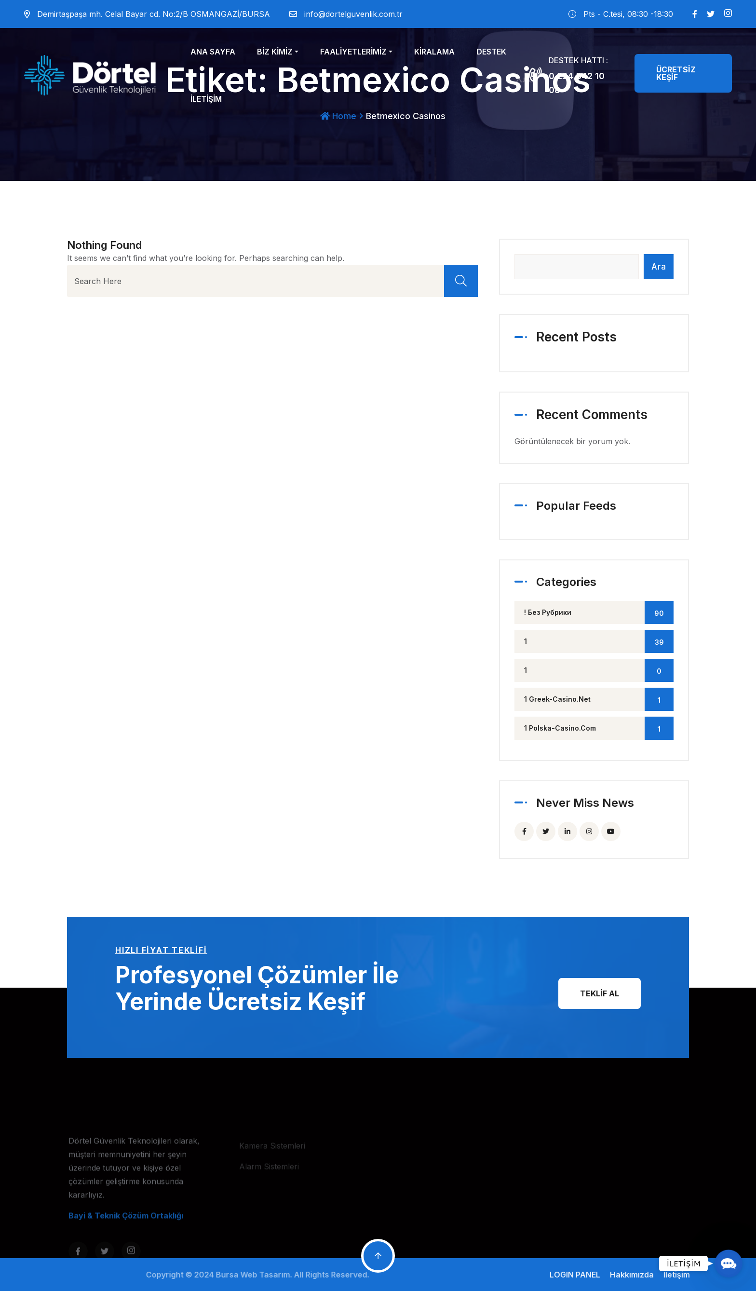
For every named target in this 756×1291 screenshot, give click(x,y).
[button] (729, 1263)
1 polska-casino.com (599, 728)
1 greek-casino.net (599, 699)
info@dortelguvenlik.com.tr (353, 14)
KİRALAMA (434, 51)
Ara (658, 267)
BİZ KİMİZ (275, 51)
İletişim (683, 1274)
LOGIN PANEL (581, 1274)
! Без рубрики (599, 612)
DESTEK (491, 51)
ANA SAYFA (212, 51)
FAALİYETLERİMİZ (353, 51)
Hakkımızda (639, 1274)
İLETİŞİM (206, 99)
